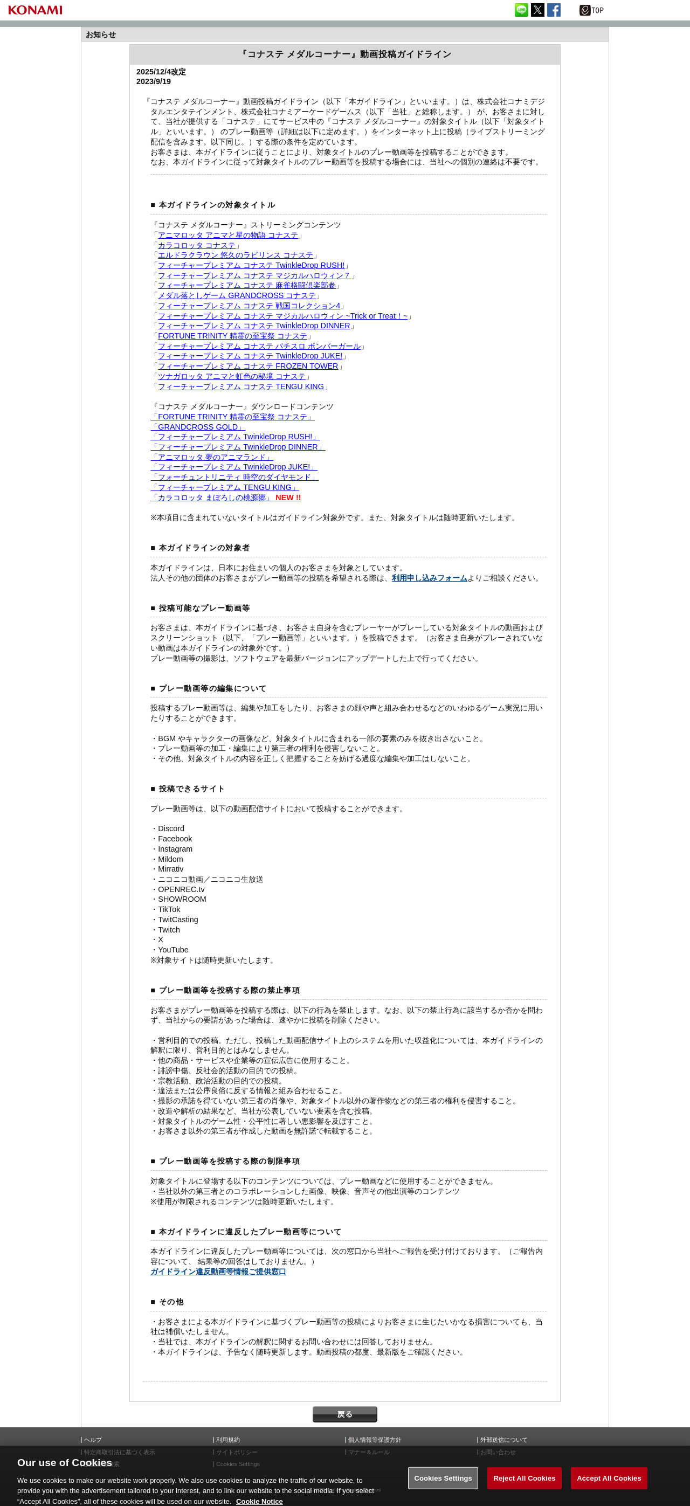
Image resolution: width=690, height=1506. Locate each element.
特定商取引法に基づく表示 (119, 1452)
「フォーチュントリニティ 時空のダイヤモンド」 (234, 477)
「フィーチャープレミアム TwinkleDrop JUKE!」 (234, 466)
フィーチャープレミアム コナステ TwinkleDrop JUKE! (250, 355)
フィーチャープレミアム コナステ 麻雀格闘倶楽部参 (247, 285)
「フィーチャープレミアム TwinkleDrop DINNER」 (237, 447)
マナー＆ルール (369, 1452)
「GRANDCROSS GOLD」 (197, 427)
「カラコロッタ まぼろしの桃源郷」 (225, 497)
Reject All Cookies (524, 1486)
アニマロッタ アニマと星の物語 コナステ (228, 235)
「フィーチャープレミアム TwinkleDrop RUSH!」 (235, 436)
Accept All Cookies (609, 1486)
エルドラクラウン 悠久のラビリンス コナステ (235, 255)
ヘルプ (93, 1440)
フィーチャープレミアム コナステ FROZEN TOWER (248, 366)
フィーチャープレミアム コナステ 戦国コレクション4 (249, 305)
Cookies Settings (443, 1486)
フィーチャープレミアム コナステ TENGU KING (241, 386)
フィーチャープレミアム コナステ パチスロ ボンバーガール (259, 346)
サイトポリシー (237, 1452)
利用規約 (228, 1440)
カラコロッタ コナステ (197, 245)
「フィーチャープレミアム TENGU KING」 (224, 487)
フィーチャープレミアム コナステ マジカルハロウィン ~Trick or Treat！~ (283, 316)
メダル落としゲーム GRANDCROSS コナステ (237, 295)
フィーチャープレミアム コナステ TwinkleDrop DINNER (254, 325)
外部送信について (504, 1440)
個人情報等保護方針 (375, 1440)
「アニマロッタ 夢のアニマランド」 (211, 457)
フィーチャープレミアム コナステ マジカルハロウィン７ (254, 275)
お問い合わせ (498, 1452)
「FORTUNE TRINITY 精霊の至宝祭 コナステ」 (232, 416)
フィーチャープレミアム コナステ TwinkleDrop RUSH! (251, 265)
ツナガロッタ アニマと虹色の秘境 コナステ (232, 376)
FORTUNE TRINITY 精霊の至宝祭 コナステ (232, 335)
